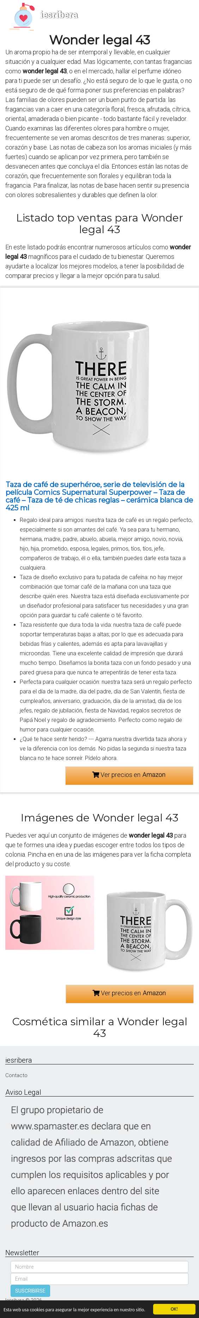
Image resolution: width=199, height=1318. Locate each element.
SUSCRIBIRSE (30, 1291)
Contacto (16, 1075)
